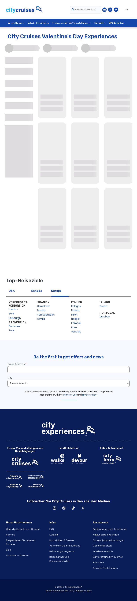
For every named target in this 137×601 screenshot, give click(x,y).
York (11, 313)
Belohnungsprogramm (62, 551)
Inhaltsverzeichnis (103, 551)
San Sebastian (46, 314)
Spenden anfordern (17, 555)
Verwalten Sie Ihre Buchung (64, 545)
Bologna (76, 306)
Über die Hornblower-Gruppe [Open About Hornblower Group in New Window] (23, 529)
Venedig (76, 331)
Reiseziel (99, 23)
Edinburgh (15, 318)
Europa (56, 290)
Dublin (103, 306)
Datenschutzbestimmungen (108, 540)
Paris (11, 330)
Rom (74, 327)
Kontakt (53, 534)
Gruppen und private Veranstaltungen (71, 23)
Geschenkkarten (102, 545)
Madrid (41, 310)
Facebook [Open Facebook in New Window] (63, 508)
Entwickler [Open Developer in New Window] (98, 562)
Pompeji (76, 323)
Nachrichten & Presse (61, 540)
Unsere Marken (16, 23)
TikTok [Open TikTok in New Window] (73, 508)
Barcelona (43, 306)
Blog (8, 550)
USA (12, 290)
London (13, 309)
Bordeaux (14, 326)
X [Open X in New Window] (82, 508)
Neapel (75, 319)
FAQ (51, 529)
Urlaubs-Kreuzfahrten (38, 23)
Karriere (10, 534)
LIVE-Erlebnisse (116, 23)
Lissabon (105, 316)
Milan (74, 314)
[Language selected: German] (125, 9)
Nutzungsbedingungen (106, 534)
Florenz (75, 310)
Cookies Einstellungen (105, 568)
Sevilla (41, 319)
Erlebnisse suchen (83, 9)
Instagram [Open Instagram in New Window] (54, 508)
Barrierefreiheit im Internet (108, 557)
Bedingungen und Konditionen (110, 529)
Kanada (36, 290)
